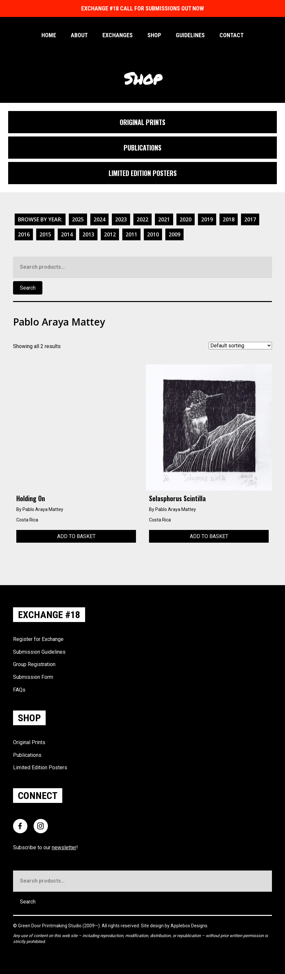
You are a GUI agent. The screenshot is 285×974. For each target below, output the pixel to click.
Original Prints (29, 742)
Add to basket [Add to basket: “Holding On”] (76, 536)
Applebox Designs (189, 925)
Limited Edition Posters (40, 767)
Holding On (30, 498)
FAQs (19, 690)
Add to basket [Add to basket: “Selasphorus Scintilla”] (209, 536)
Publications (27, 755)
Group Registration (34, 664)
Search (28, 288)
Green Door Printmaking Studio (50, 925)
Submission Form (33, 677)
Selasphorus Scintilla (177, 498)
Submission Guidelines (39, 652)
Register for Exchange (38, 639)
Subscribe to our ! (45, 847)
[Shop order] (240, 345)
